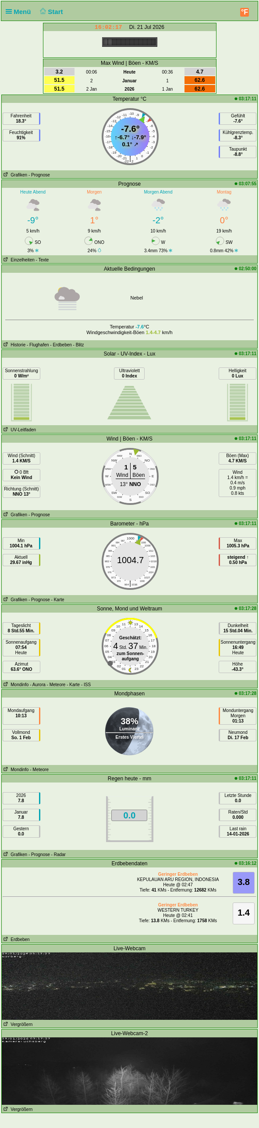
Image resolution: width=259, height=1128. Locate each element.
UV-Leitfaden (19, 429)
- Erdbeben (60, 344)
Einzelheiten (18, 259)
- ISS (86, 684)
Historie (13, 344)
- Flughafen (38, 344)
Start (51, 11)
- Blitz (78, 344)
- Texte (42, 259)
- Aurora (38, 684)
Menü (20, 11)
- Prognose (39, 175)
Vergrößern (17, 1024)
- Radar (58, 854)
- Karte (57, 599)
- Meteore (56, 684)
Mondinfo (15, 684)
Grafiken (14, 175)
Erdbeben (16, 939)
